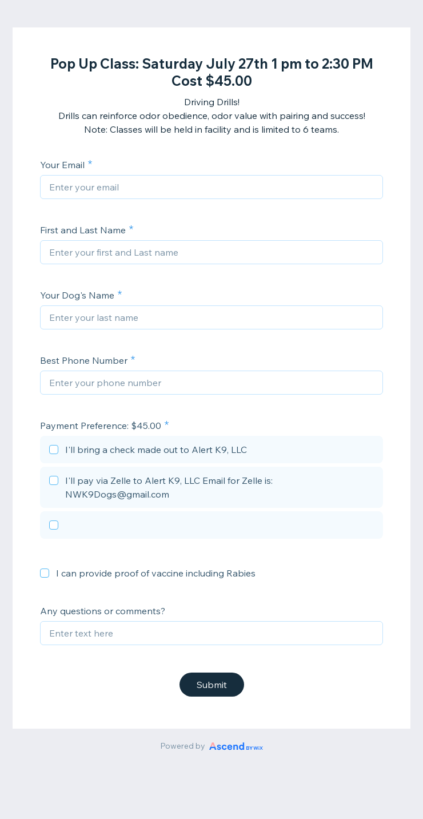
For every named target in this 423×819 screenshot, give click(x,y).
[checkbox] (211, 451)
